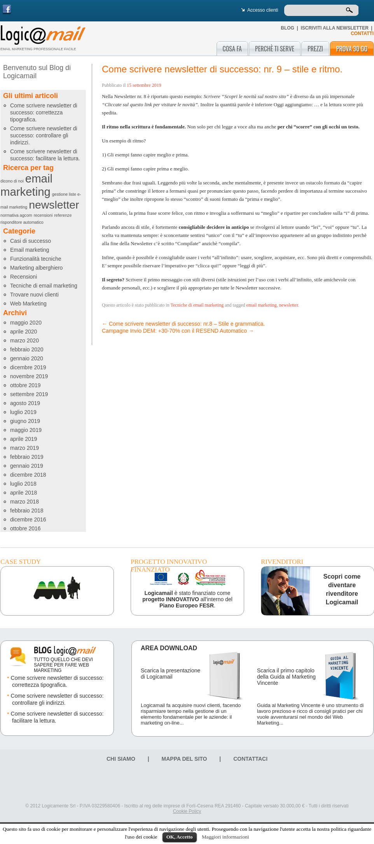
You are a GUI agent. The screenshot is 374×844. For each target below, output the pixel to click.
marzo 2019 (24, 448)
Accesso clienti (262, 10)
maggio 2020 (26, 322)
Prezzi (315, 48)
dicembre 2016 (28, 519)
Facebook (6, 9)
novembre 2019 (29, 376)
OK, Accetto (179, 837)
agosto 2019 (25, 403)
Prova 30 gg (351, 48)
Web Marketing (28, 303)
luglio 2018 (23, 484)
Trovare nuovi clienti (34, 294)
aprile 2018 (23, 493)
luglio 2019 (23, 412)
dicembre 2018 (28, 475)
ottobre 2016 (25, 528)
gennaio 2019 (26, 466)
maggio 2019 (26, 430)
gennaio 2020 (26, 358)
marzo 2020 (24, 340)
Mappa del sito (184, 759)
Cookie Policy (187, 811)
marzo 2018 (24, 501)
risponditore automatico (22, 222)
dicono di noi (12, 181)
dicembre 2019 (28, 367)
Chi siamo (121, 759)
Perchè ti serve (274, 48)
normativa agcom (16, 215)
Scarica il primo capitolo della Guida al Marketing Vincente (286, 676)
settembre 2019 (29, 394)
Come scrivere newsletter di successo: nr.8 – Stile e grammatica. (183, 324)
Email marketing (29, 250)
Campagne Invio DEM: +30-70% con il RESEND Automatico (178, 331)
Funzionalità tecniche (35, 259)
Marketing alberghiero (36, 268)
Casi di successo (30, 241)
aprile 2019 (23, 439)
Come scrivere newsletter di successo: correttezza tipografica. (43, 112)
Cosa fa (232, 48)
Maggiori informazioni (225, 837)
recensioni (43, 215)
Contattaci (250, 759)
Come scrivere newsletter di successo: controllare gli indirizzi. (43, 135)
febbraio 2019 (27, 457)
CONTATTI (362, 33)
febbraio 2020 (27, 349)
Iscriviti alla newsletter (334, 28)
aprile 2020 (23, 331)
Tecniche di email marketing (43, 286)
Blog (287, 28)
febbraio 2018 (27, 510)
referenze (63, 215)
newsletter (54, 204)
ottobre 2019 (25, 385)
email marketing (26, 185)
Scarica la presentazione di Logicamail (170, 673)
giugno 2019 (25, 421)
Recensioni (23, 277)
